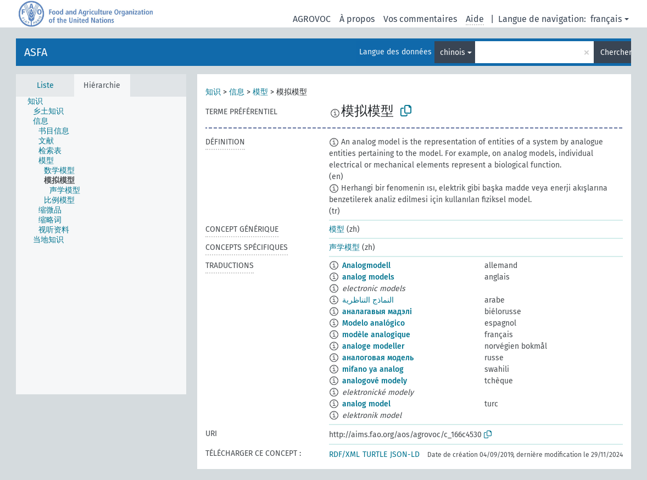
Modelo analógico (373, 323)
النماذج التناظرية (368, 300)
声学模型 (344, 247)
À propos (357, 19)
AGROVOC (312, 19)
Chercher (615, 52)
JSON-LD (405, 454)
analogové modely (374, 381)
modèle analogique (376, 334)
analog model (366, 404)
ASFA (35, 52)
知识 (213, 92)
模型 (260, 92)
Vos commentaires (420, 19)
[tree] (101, 245)
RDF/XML (344, 454)
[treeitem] (40, 102)
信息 (236, 92)
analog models (368, 277)
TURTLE (374, 454)
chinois (452, 52)
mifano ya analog (373, 369)
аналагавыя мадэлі (377, 311)
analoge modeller (373, 346)
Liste (45, 85)
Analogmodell (366, 265)
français (606, 19)
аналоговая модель (378, 357)
